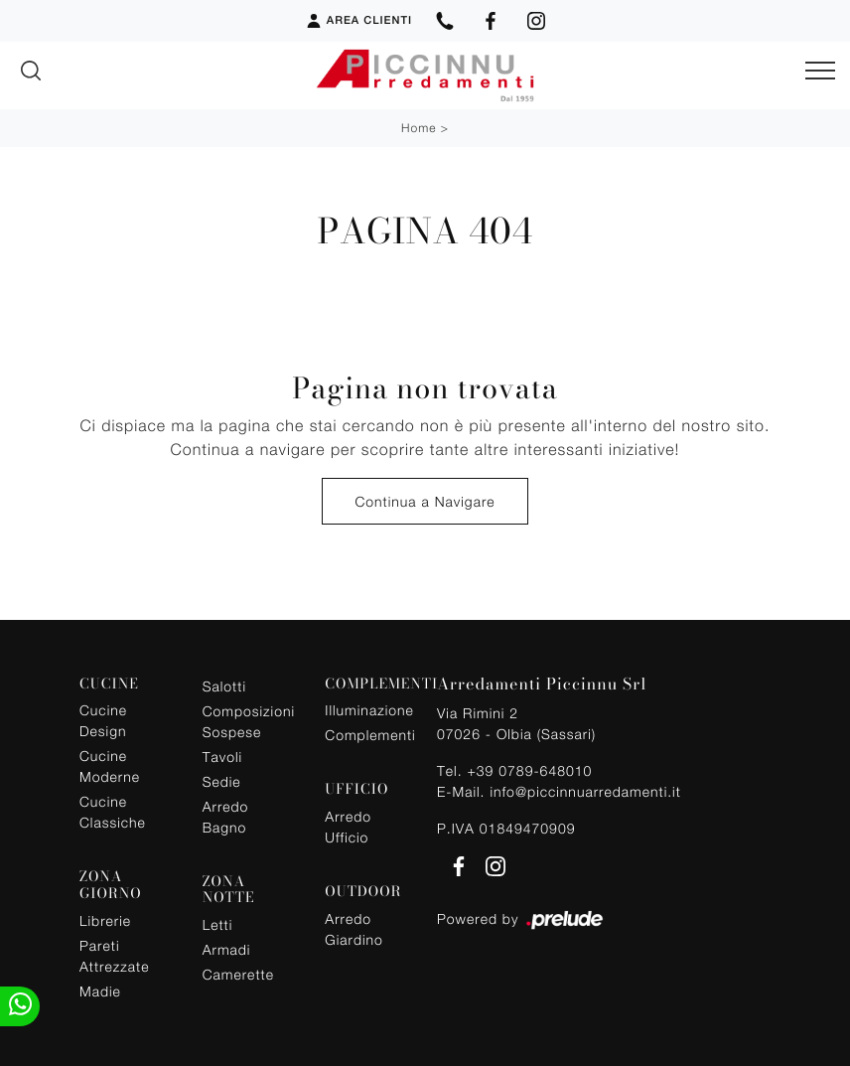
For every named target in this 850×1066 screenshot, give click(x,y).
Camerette (238, 974)
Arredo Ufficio (348, 826)
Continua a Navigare (424, 501)
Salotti (224, 686)
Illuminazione (369, 709)
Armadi (227, 949)
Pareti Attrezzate (114, 956)
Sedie (222, 781)
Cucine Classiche (112, 812)
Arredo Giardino (354, 929)
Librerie (105, 920)
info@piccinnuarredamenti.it (585, 791)
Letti (218, 924)
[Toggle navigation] (820, 71)
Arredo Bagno (226, 817)
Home (418, 127)
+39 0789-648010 (529, 770)
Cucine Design (103, 720)
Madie (100, 991)
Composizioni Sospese (247, 721)
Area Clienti (358, 21)
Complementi (369, 734)
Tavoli (223, 756)
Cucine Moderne (109, 766)
